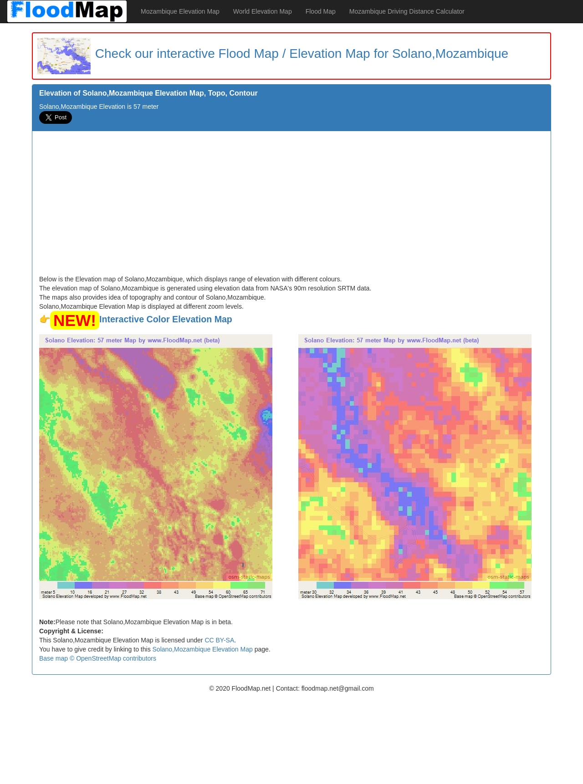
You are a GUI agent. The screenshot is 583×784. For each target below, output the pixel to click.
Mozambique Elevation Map (180, 11)
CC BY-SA (219, 640)
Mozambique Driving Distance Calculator (407, 11)
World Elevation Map (262, 11)
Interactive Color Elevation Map (165, 319)
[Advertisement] (291, 206)
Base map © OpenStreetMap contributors (97, 658)
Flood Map (321, 11)
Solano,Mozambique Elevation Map (203, 649)
